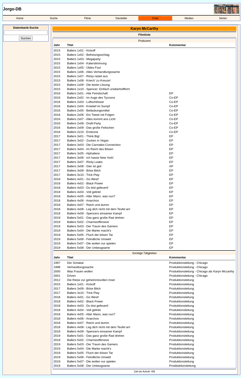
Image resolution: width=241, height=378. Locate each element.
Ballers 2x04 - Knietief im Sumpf (88, 106)
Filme (87, 18)
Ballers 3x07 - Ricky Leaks (84, 162)
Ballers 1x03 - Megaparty (83, 59)
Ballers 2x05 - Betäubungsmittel (88, 110)
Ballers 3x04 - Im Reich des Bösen (90, 149)
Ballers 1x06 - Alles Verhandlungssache (93, 72)
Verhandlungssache (80, 267)
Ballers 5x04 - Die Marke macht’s (89, 230)
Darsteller (121, 18)
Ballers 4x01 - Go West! (83, 179)
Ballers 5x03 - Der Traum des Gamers (92, 226)
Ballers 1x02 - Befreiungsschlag (88, 54)
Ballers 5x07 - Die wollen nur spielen (91, 243)
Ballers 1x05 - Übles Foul (84, 67)
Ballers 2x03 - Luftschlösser (85, 102)
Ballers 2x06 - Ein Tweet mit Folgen (90, 114)
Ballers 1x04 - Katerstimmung (87, 63)
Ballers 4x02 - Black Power (85, 183)
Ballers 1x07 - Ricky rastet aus (87, 76)
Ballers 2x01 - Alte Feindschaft (87, 93)
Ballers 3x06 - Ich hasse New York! (90, 157)
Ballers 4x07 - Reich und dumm (88, 204)
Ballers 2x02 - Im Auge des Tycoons (91, 97)
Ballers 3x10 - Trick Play (83, 174)
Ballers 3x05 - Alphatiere (83, 153)
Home (19, 18)
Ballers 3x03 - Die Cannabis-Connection (93, 144)
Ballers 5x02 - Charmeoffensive (88, 222)
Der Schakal (75, 262)
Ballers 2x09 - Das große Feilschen (90, 127)
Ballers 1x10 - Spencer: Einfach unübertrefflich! (98, 89)
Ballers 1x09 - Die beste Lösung (88, 84)
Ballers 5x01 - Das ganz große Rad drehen (95, 217)
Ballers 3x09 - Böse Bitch (84, 170)
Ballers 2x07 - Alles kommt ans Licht (91, 119)
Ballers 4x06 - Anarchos (83, 200)
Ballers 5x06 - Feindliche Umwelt (89, 239)
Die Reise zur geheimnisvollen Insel (91, 280)
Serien (223, 18)
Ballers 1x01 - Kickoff (81, 50)
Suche (54, 18)
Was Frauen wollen (80, 271)
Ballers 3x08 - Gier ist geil (84, 166)
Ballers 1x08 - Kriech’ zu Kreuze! (89, 80)
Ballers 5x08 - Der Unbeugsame (88, 247)
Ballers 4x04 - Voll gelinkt (84, 192)
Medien (189, 18)
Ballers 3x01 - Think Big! (83, 136)
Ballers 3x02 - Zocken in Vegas (88, 140)
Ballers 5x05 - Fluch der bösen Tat (90, 235)
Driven (71, 275)
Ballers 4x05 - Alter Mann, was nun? (91, 196)
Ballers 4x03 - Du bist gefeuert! (87, 187)
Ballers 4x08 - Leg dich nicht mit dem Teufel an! (98, 209)
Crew (155, 18)
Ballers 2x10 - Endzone (82, 132)
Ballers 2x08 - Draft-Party (84, 123)
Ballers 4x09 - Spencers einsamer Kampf (94, 213)
